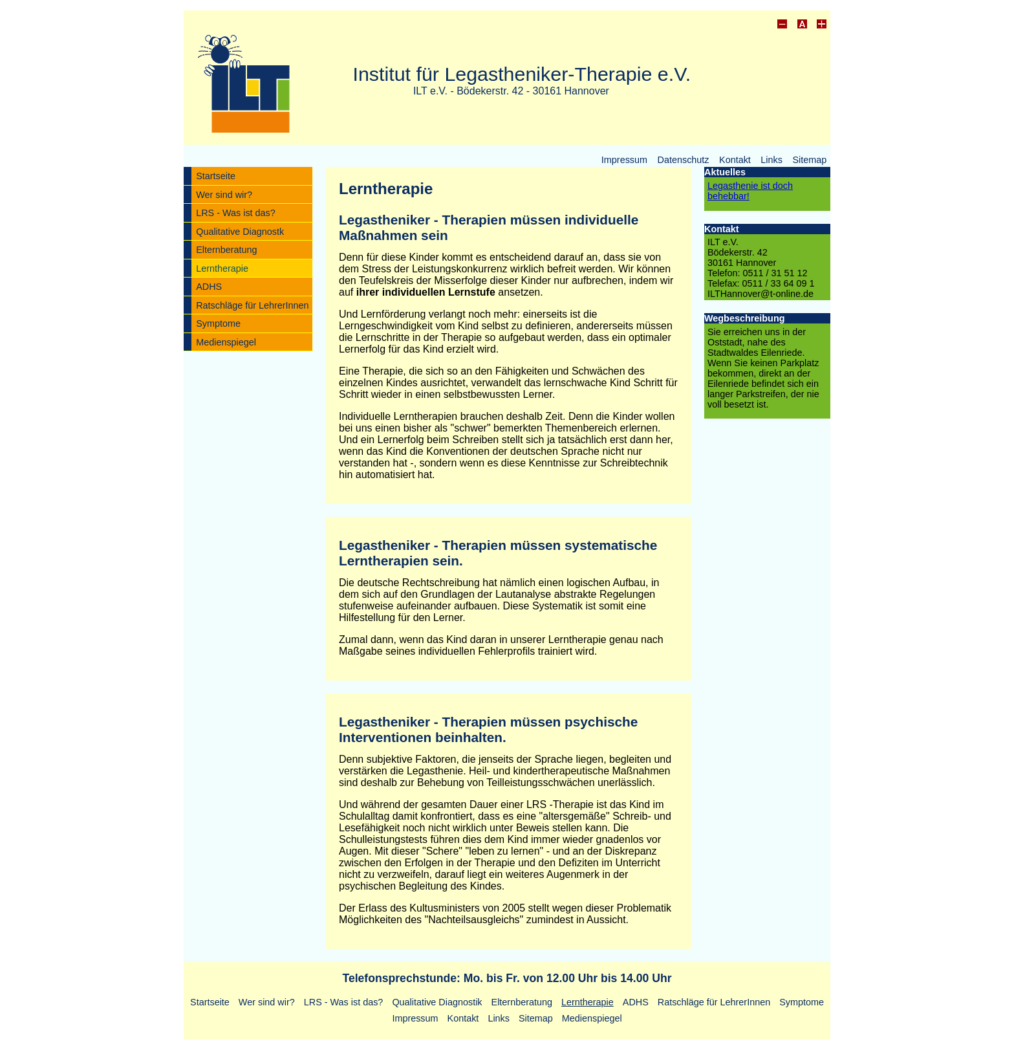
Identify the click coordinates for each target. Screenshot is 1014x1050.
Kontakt (735, 159)
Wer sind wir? (224, 195)
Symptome (218, 323)
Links (771, 159)
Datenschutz (683, 159)
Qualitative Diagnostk (240, 231)
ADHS (209, 286)
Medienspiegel (226, 342)
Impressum (624, 159)
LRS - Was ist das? (235, 213)
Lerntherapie (222, 268)
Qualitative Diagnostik (437, 1002)
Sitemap (809, 159)
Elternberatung (226, 250)
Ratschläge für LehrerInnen (252, 305)
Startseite (215, 176)
